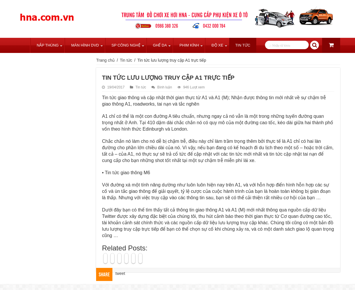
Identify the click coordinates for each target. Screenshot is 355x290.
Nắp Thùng (48, 45)
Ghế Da (160, 45)
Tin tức (242, 45)
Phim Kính (189, 45)
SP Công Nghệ (126, 45)
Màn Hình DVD (85, 45)
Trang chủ (22, 45)
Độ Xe (217, 45)
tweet (120, 273)
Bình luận (164, 87)
